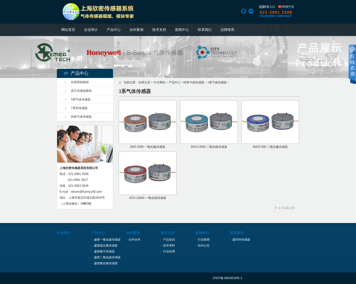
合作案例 (136, 30)
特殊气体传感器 (81, 116)
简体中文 (286, 6)
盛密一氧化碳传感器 (107, 239)
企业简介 (91, 30)
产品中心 (114, 30)
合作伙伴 (134, 239)
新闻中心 (182, 30)
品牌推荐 (227, 30)
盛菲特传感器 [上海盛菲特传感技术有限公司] (241, 239)
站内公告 (204, 245)
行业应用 (169, 251)
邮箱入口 (267, 6)
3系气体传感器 (217, 82)
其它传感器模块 (81, 91)
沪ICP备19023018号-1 (227, 278)
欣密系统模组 (80, 82)
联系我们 (205, 30)
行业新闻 (204, 239)
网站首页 (68, 30)
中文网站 (159, 82)
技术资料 (169, 245)
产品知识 (169, 239)
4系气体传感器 (80, 99)
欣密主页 (144, 82)
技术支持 (159, 30)
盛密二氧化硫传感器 (107, 257)
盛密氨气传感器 (104, 251)
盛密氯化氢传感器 (106, 263)
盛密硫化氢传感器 (106, 245)
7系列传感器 (79, 108)
